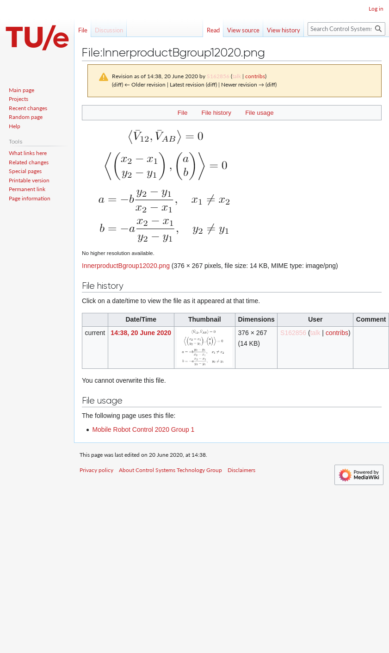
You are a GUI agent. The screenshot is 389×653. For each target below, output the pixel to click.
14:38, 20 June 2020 (141, 332)
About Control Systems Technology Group (170, 469)
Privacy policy (96, 469)
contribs (255, 76)
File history (216, 112)
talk (236, 76)
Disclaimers (241, 469)
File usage (259, 112)
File (182, 112)
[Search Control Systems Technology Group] (346, 29)
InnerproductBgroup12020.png (126, 265)
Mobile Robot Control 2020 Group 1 (143, 429)
